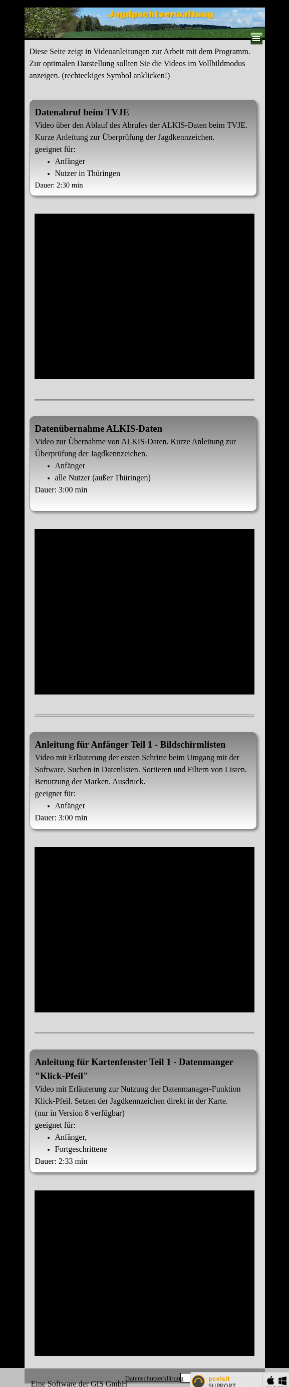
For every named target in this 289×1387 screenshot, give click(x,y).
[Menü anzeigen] (256, 39)
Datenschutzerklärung (154, 1378)
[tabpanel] (145, 69)
